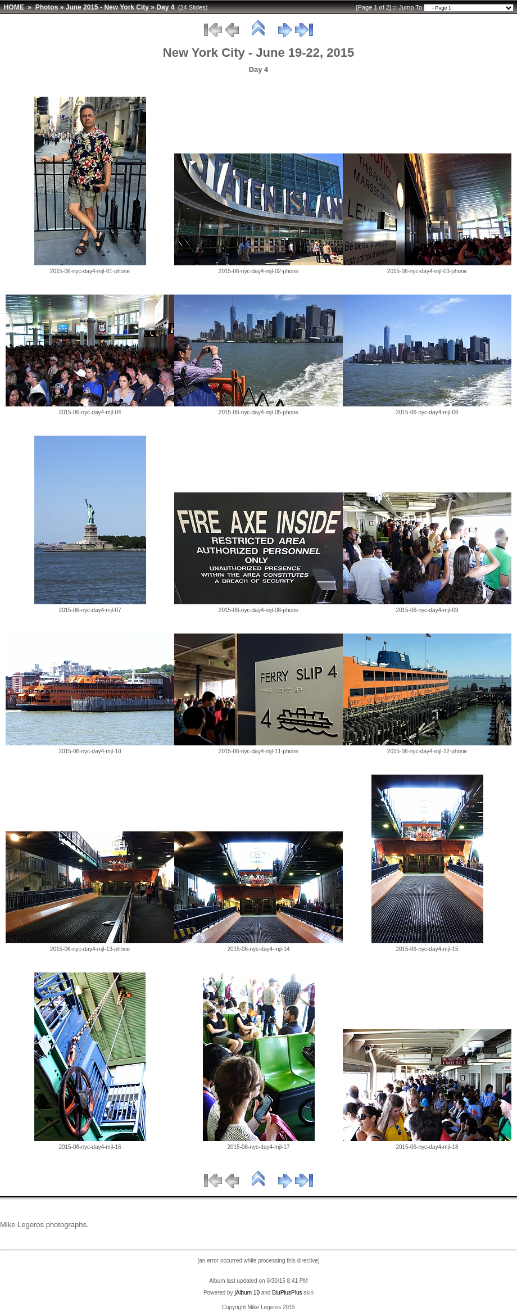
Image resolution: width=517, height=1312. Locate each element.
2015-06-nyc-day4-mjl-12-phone (427, 751)
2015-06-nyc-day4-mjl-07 (89, 610)
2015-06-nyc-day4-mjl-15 (427, 949)
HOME (14, 7)
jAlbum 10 (246, 1293)
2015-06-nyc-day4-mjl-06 (427, 412)
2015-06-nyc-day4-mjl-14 (258, 949)
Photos (46, 7)
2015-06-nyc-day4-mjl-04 (89, 412)
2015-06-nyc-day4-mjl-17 (258, 1147)
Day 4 (165, 7)
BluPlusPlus (287, 1293)
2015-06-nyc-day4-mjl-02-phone (258, 271)
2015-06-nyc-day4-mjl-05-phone (258, 412)
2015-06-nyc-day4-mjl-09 (427, 610)
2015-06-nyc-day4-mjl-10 (89, 751)
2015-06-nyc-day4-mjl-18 (427, 1147)
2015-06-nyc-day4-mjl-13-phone (90, 949)
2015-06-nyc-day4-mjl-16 (89, 1147)
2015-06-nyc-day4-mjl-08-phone (258, 610)
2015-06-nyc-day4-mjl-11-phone (258, 751)
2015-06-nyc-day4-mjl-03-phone (427, 271)
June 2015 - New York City (107, 7)
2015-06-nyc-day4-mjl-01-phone (90, 271)
